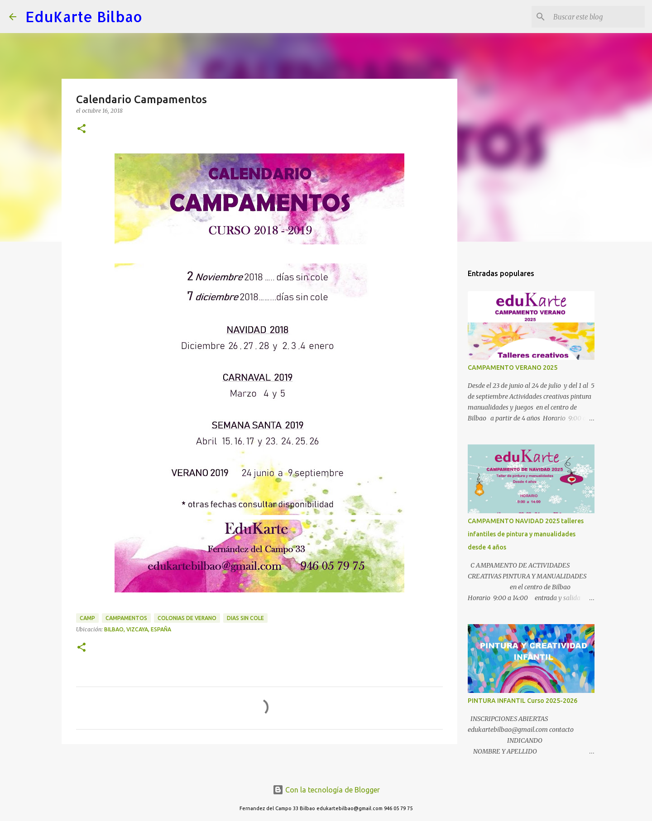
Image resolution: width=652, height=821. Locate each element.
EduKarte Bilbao (83, 16)
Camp (87, 618)
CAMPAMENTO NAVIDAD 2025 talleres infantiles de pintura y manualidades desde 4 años (526, 534)
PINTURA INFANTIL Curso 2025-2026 (522, 700)
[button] (81, 129)
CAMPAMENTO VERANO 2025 (512, 367)
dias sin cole (245, 618)
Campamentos (126, 618)
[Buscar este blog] (597, 17)
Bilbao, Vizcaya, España (137, 629)
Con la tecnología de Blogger (326, 790)
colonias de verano (187, 618)
